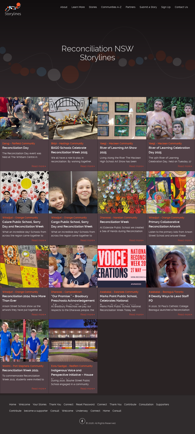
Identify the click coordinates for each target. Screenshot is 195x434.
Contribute (130, 404)
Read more (38, 166)
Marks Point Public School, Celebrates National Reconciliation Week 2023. (118, 300)
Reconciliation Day (15, 147)
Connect (68, 404)
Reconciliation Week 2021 (20, 370)
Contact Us (181, 7)
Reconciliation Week (114, 222)
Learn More (78, 7)
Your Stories (39, 404)
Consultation (146, 404)
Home (12, 404)
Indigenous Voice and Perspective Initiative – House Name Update (72, 375)
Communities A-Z (111, 7)
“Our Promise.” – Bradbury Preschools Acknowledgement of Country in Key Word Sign (73, 300)
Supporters (162, 404)
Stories (93, 7)
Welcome (24, 404)
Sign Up (166, 7)
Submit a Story (148, 7)
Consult (54, 410)
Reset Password (85, 404)
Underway (82, 410)
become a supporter (36, 410)
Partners (130, 7)
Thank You (55, 404)
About (63, 7)
